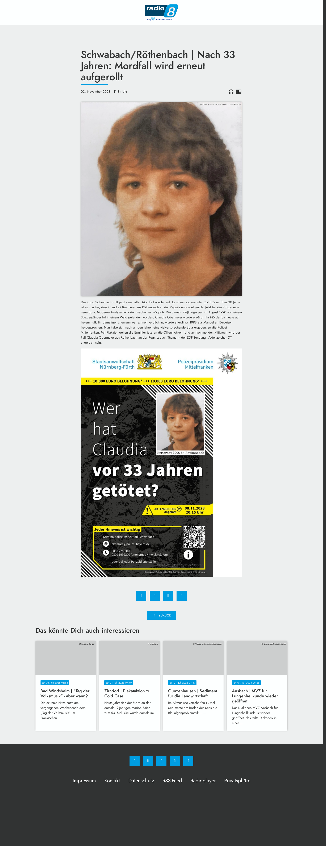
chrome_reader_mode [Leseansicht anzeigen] (239, 92)
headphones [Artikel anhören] (231, 92)
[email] (188, 761)
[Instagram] (148, 761)
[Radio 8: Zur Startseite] (161, 12)
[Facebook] (135, 761)
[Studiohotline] (175, 761)
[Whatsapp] (161, 761)
